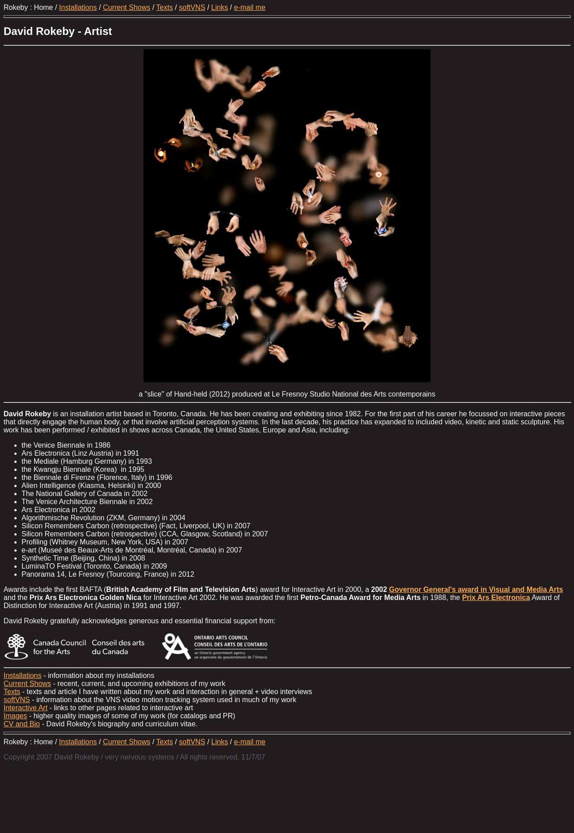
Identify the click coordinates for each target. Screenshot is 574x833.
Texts (164, 7)
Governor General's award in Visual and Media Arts (476, 589)
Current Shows (126, 7)
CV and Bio (22, 724)
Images (15, 716)
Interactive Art (26, 708)
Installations (78, 7)
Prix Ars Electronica (496, 597)
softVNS (192, 7)
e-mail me (249, 7)
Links (219, 7)
